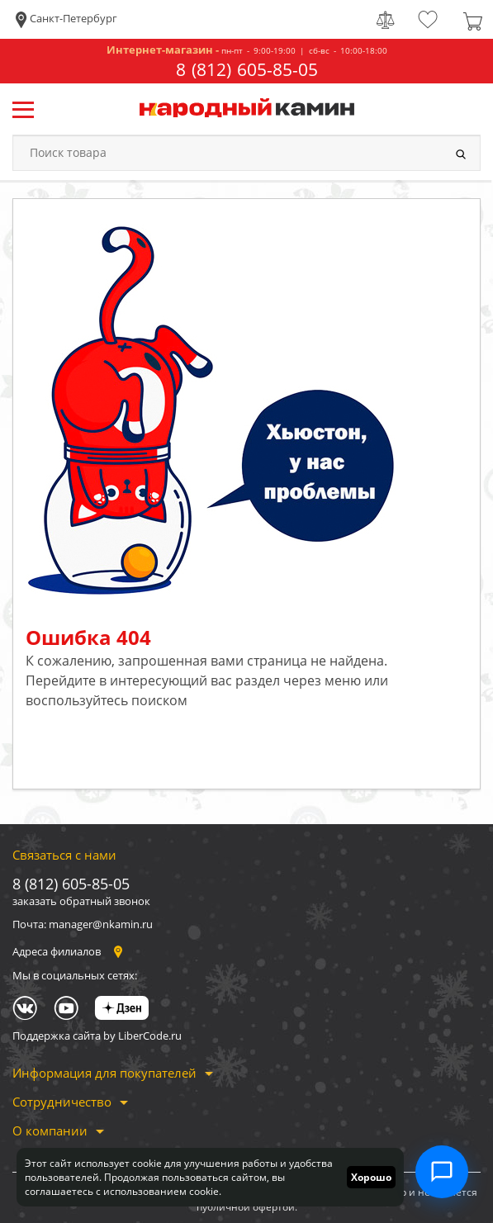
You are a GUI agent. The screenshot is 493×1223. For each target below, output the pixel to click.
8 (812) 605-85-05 (247, 69)
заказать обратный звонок (81, 901)
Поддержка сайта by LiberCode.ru (97, 1035)
